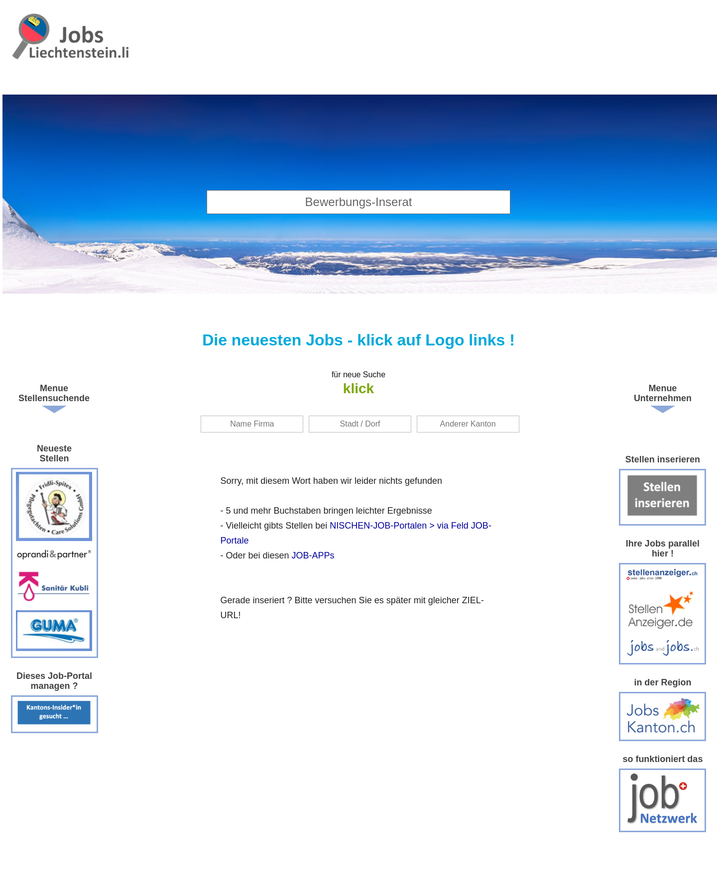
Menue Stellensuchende (54, 393)
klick (358, 388)
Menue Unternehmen (663, 393)
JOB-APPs (313, 555)
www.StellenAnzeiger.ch (70, 49)
